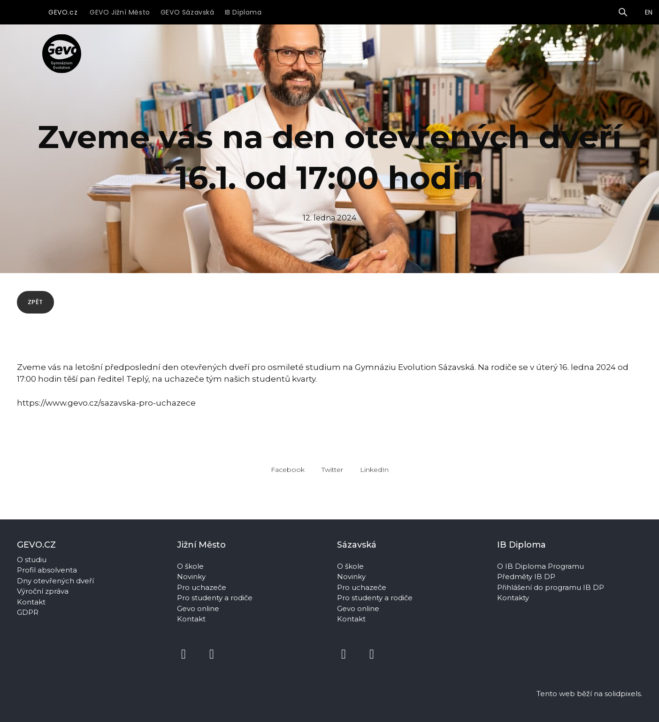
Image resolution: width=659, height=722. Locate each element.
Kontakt (31, 601)
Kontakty (514, 597)
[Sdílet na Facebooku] (288, 478)
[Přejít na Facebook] (183, 654)
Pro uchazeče (201, 587)
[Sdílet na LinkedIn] (374, 478)
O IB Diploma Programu (540, 566)
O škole (191, 566)
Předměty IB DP (527, 576)
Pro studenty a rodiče (215, 597)
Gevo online (199, 608)
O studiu (31, 559)
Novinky (192, 576)
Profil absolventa (47, 569)
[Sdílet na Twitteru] (332, 478)
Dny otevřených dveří (55, 580)
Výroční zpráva (43, 591)
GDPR (27, 612)
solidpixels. (623, 693)
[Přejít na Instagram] (211, 654)
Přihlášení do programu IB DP (550, 587)
